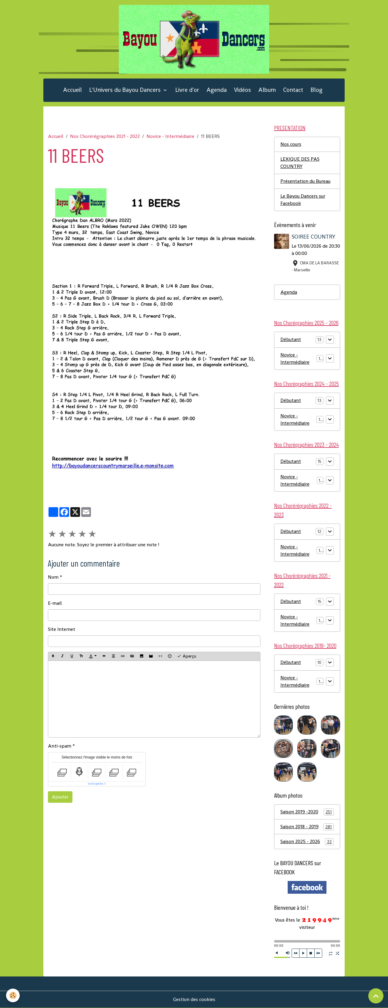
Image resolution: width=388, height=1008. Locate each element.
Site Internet (61, 629)
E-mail (55, 603)
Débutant (290, 339)
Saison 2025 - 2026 (307, 841)
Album (267, 90)
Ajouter (60, 797)
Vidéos (242, 90)
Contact (293, 90)
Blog (316, 90)
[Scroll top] (375, 995)
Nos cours (290, 144)
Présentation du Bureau (305, 181)
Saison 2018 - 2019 (307, 826)
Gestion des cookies (194, 999)
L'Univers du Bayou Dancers (125, 90)
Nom (53, 577)
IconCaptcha (95, 783)
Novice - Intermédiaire (170, 136)
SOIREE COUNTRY (313, 236)
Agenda (216, 90)
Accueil (72, 90)
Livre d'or (187, 90)
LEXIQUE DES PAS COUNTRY (299, 162)
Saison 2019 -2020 (307, 812)
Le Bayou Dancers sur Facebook (302, 199)
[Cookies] (13, 995)
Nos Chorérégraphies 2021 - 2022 (105, 136)
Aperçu (186, 656)
